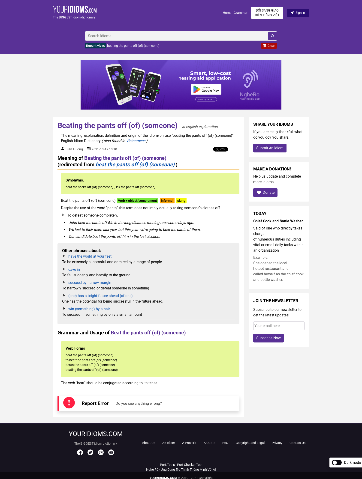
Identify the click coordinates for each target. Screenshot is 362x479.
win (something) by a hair (89, 309)
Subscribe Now (268, 338)
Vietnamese (135, 141)
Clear (269, 46)
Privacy (277, 443)
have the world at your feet (90, 256)
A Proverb (189, 443)
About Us (148, 443)
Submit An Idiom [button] (270, 148)
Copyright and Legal (250, 443)
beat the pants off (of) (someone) (135, 164)
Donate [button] (265, 192)
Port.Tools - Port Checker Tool (181, 465)
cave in (74, 269)
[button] (138, 13)
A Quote (209, 443)
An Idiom (168, 443)
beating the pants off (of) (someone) (133, 46)
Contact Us (297, 443)
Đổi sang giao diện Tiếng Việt (267, 13)
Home (227, 13)
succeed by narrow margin (89, 282)
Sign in (298, 13)
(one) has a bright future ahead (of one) (100, 296)
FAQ (225, 443)
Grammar (240, 13)
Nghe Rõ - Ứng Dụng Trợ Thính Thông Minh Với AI (181, 469)
